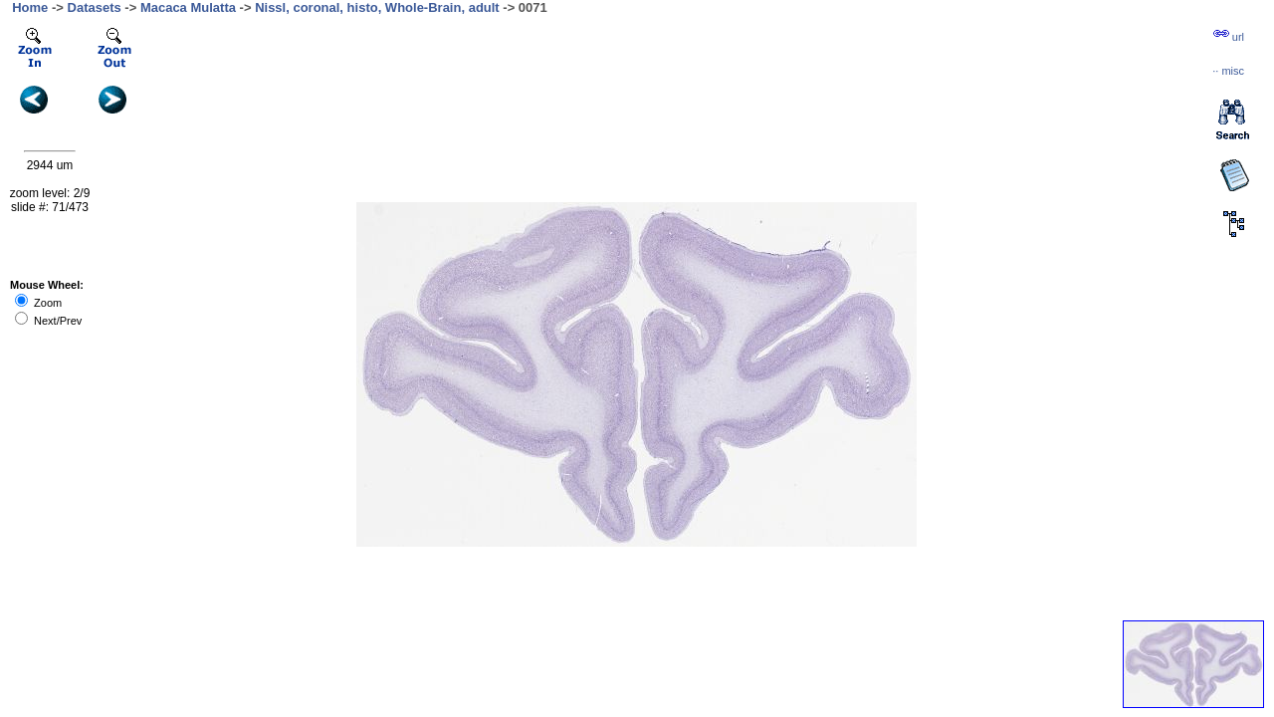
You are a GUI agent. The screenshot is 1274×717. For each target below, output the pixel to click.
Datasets (94, 7)
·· (1228, 71)
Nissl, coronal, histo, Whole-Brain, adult (377, 7)
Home (30, 7)
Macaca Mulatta (188, 7)
